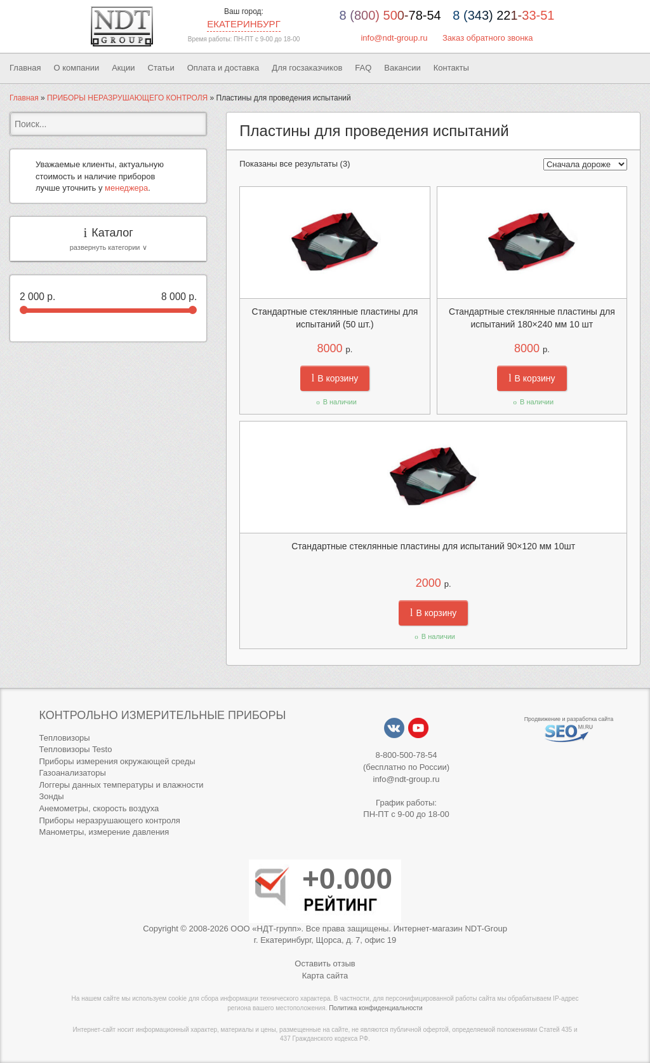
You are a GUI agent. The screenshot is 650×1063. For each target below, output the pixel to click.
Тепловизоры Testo (75, 749)
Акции (123, 67)
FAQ (363, 67)
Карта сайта (325, 975)
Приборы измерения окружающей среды (117, 761)
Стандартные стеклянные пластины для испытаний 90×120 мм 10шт (433, 546)
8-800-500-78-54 (406, 755)
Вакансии (402, 67)
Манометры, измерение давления (104, 832)
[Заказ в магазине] (585, 164)
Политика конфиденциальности (376, 1008)
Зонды (51, 796)
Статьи (161, 67)
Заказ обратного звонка (487, 38)
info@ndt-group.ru (394, 38)
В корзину (335, 378)
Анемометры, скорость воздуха (99, 808)
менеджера (126, 188)
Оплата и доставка (223, 67)
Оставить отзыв (325, 963)
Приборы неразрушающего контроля (109, 820)
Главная (25, 67)
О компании (76, 67)
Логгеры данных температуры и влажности (121, 785)
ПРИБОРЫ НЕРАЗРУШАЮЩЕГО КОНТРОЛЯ (127, 97)
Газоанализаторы (72, 773)
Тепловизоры (64, 738)
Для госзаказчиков (307, 67)
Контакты (451, 67)
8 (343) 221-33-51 (503, 15)
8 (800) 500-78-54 (390, 15)
